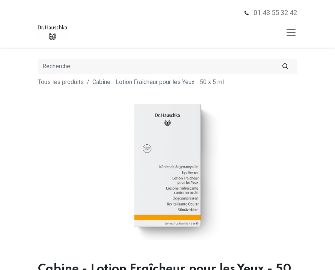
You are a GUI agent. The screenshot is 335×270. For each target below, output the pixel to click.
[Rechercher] (285, 66)
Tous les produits (61, 82)
